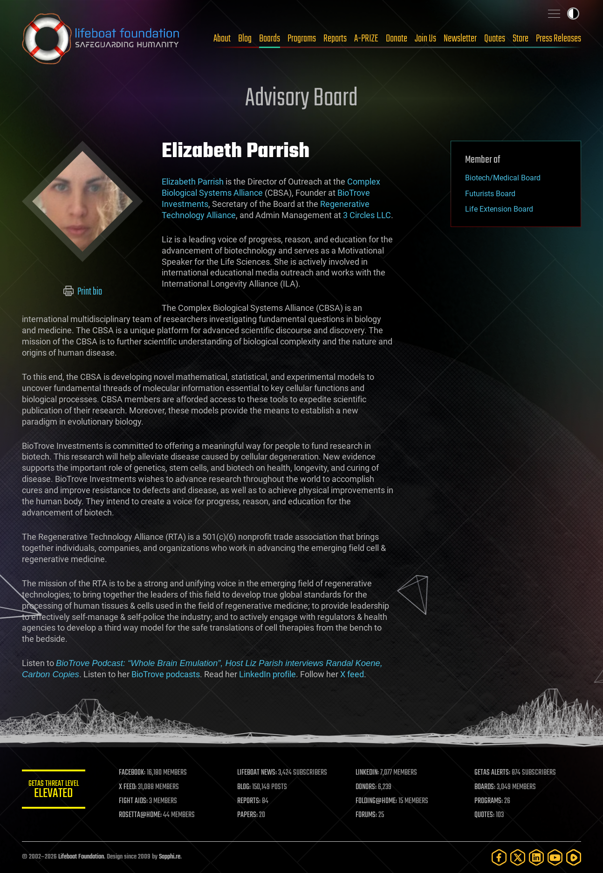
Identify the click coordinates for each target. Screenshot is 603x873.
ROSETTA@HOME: (142, 815)
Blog (245, 38)
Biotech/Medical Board (503, 177)
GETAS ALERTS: (493, 773)
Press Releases (558, 38)
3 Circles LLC (367, 215)
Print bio (82, 291)
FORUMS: (367, 815)
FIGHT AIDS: (135, 801)
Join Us (425, 38)
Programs (302, 38)
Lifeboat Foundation (81, 857)
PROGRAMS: (489, 801)
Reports (335, 38)
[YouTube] (555, 857)
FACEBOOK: (134, 773)
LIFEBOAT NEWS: (258, 773)
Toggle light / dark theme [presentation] (573, 13)
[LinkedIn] (536, 857)
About (222, 38)
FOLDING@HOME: (377, 801)
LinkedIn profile (267, 674)
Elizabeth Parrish (193, 181)
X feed (352, 674)
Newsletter (460, 38)
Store (520, 38)
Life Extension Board (499, 209)
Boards (269, 38)
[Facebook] (499, 857)
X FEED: (129, 787)
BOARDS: (485, 787)
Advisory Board (301, 99)
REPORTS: (250, 801)
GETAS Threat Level (54, 791)
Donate (396, 38)
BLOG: (245, 787)
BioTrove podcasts (165, 674)
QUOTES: (485, 815)
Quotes (494, 38)
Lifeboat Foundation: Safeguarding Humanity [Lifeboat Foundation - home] (101, 38)
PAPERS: (249, 815)
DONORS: (367, 787)
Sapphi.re (169, 857)
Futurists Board (490, 193)
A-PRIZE (366, 38)
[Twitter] (517, 857)
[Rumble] (573, 857)
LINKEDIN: (368, 773)
